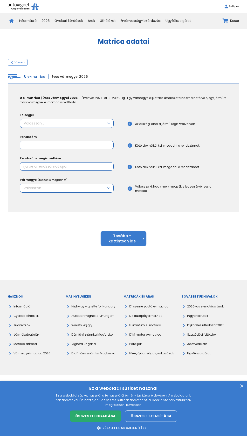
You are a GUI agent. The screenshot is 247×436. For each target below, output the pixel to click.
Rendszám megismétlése (40, 158)
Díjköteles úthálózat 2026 (206, 325)
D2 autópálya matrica (146, 316)
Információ (28, 21)
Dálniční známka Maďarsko (92, 334)
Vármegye (44, 180)
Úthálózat (108, 21)
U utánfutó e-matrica (145, 325)
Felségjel (27, 115)
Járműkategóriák (26, 334)
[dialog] (123, 408)
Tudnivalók (22, 325)
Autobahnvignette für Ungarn (93, 316)
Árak (91, 21)
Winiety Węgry (81, 325)
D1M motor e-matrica (145, 334)
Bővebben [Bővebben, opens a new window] (133, 405)
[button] (124, 427)
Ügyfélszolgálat (178, 21)
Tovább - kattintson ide (126, 238)
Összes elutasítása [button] (151, 416)
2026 (45, 21)
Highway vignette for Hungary (93, 306)
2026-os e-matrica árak (205, 306)
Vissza (18, 62)
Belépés (232, 6)
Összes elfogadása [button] (95, 416)
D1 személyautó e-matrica (149, 306)
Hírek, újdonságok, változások (151, 353)
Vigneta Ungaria (83, 344)
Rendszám (28, 137)
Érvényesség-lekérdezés (141, 21)
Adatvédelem (197, 344)
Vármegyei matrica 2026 (32, 353)
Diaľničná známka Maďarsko (93, 353)
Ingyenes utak (197, 316)
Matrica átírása (25, 344)
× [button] (241, 386)
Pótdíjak (135, 344)
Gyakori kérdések (69, 21)
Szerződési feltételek (201, 334)
